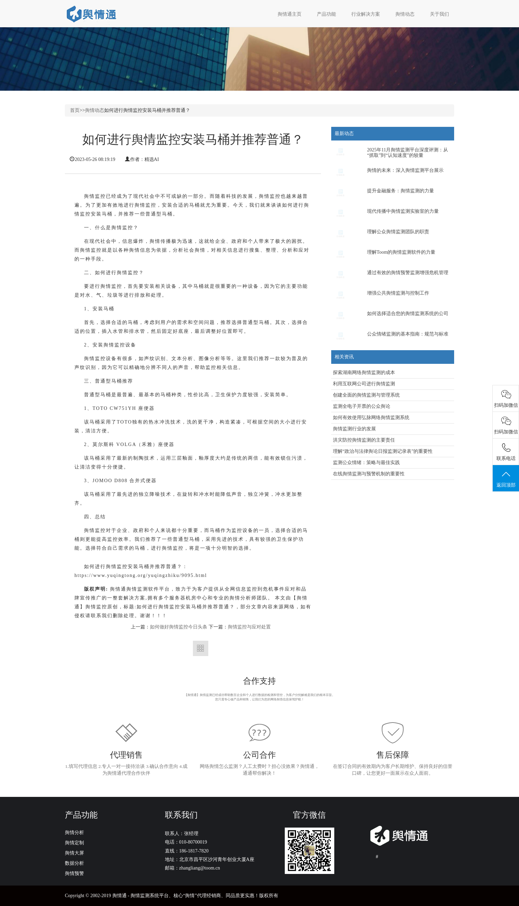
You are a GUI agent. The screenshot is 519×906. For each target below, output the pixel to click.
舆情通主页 (289, 14)
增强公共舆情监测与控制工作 (398, 293)
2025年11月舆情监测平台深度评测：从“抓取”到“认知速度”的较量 (407, 152)
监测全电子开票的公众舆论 (361, 406)
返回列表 (200, 648)
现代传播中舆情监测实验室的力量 (403, 211)
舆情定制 (74, 842)
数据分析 (74, 863)
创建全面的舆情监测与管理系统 (366, 395)
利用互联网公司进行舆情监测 (364, 383)
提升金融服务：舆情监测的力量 (400, 190)
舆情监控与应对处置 (249, 626)
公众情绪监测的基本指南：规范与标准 (407, 334)
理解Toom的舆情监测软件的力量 (401, 252)
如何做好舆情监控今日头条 (178, 626)
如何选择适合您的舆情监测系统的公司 (407, 313)
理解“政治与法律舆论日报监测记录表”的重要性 (383, 451)
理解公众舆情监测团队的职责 (398, 231)
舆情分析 (74, 832)
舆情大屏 (74, 853)
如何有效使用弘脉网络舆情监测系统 (371, 417)
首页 (75, 110)
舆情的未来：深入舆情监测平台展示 (405, 170)
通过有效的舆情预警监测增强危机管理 (407, 272)
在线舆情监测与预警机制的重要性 (369, 473)
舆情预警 (74, 873)
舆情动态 (94, 110)
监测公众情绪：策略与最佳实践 (366, 462)
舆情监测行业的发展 (354, 428)
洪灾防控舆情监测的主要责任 (364, 440)
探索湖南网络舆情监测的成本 (364, 372)
